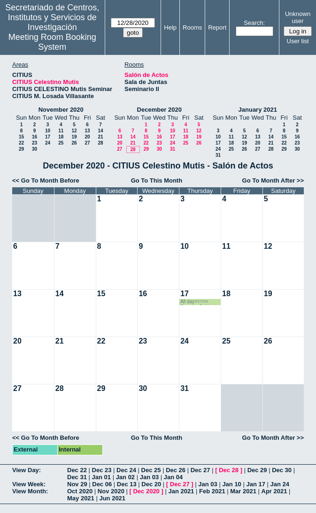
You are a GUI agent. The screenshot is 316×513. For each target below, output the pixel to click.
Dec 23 (102, 470)
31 (172, 149)
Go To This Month (157, 180)
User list (298, 41)
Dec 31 (77, 477)
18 (60, 136)
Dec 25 (151, 470)
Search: (254, 22)
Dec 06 (102, 484)
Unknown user (297, 17)
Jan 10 (231, 484)
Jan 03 (149, 477)
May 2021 (80, 498)
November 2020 (61, 109)
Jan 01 (101, 477)
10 (47, 130)
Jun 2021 (112, 498)
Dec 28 (229, 470)
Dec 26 (175, 470)
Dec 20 (151, 484)
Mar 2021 (243, 491)
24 (47, 142)
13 (87, 130)
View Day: (26, 470)
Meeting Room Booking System (52, 42)
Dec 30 (282, 470)
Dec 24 (126, 470)
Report (217, 27)
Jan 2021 (181, 491)
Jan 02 (125, 477)
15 (21, 136)
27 (87, 142)
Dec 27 (200, 470)
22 (21, 142)
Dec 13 (127, 484)
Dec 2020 (146, 491)
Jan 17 (255, 484)
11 (60, 130)
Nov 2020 (111, 491)
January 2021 (258, 109)
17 (47, 136)
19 (74, 136)
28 (100, 142)
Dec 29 (257, 470)
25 (60, 142)
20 (87, 136)
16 (34, 136)
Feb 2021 (212, 491)
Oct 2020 (79, 491)
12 (74, 130)
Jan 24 (279, 484)
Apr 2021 (274, 491)
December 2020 (159, 109)
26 (74, 142)
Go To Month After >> (273, 180)
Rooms (192, 27)
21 (100, 136)
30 (34, 149)
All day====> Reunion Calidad (197, 302)
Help (170, 27)
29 (21, 149)
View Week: (29, 484)
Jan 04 (173, 477)
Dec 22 (77, 470)
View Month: (30, 491)
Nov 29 (77, 484)
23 (34, 142)
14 (100, 130)
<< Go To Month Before (45, 180)
